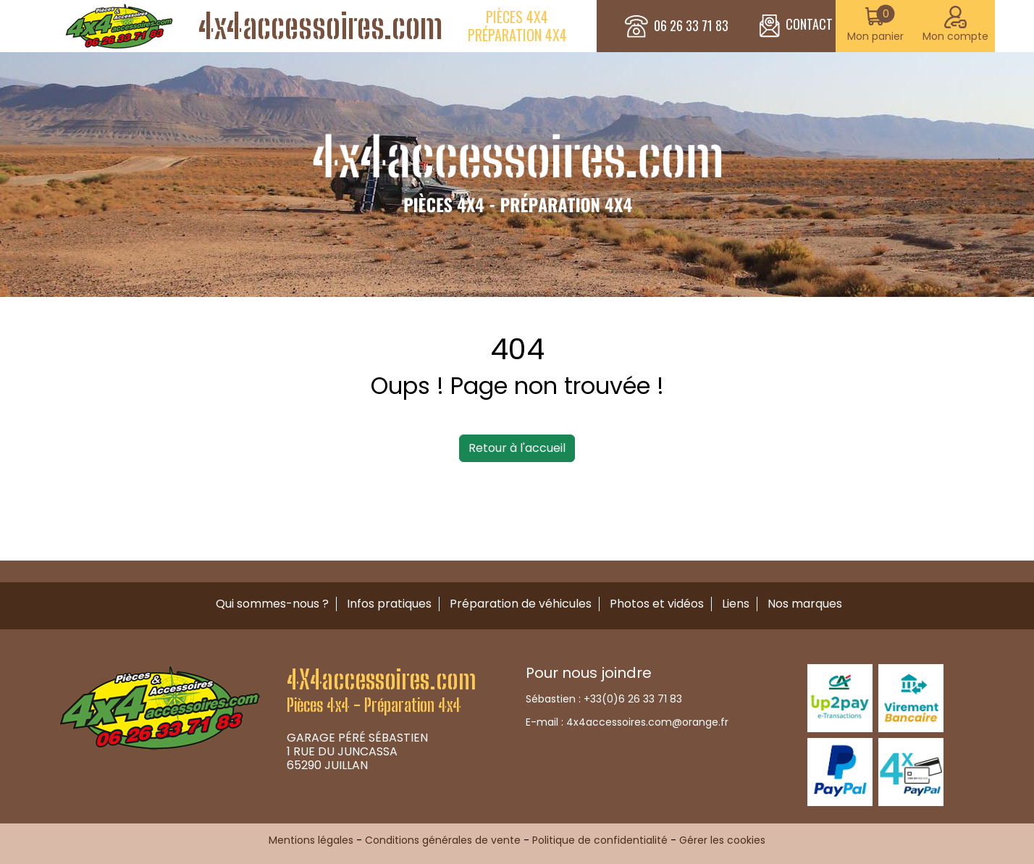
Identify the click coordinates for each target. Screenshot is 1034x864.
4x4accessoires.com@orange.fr (647, 722)
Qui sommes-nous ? (272, 603)
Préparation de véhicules (521, 603)
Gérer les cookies (722, 840)
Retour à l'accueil (517, 448)
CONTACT (796, 26)
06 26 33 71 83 (691, 26)
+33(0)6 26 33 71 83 (633, 699)
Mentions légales (311, 840)
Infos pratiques (389, 603)
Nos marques (805, 603)
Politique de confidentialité (600, 840)
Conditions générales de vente (443, 840)
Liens (735, 603)
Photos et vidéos (657, 603)
